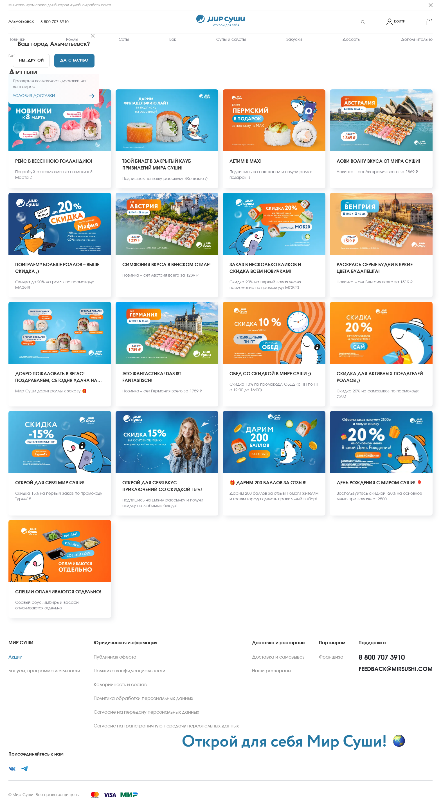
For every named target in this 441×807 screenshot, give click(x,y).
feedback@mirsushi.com (396, 669)
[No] (31, 60)
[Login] (396, 22)
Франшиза (331, 657)
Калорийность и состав (120, 684)
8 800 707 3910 (54, 22)
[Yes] (74, 60)
